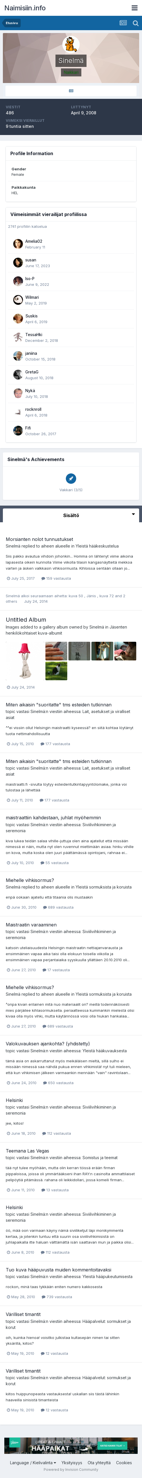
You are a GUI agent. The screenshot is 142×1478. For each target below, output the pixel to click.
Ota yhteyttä (99, 1462)
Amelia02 (33, 241)
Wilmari (32, 297)
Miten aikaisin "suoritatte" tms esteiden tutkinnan (59, 705)
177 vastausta (55, 743)
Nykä (30, 390)
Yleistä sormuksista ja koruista (104, 887)
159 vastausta (56, 578)
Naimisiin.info (24, 8)
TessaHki (33, 334)
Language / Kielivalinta (33, 1462)
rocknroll (33, 409)
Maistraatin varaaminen (31, 925)
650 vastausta (58, 1082)
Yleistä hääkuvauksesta (104, 1050)
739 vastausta (57, 1296)
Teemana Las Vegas (27, 1151)
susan (30, 260)
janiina (31, 353)
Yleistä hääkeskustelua (97, 546)
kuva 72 (107, 595)
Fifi (28, 428)
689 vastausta (58, 907)
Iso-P (29, 278)
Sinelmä (13, 546)
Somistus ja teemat (100, 1157)
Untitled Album (26, 619)
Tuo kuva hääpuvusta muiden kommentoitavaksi (58, 1270)
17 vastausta (56, 970)
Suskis (31, 316)
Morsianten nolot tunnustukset (39, 539)
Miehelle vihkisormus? (30, 880)
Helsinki (14, 1100)
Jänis (92, 595)
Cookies (124, 1462)
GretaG (32, 372)
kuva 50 (76, 595)
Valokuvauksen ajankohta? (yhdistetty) (48, 1044)
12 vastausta (54, 1353)
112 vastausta (56, 1133)
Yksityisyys (72, 1462)
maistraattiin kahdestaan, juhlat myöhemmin (53, 817)
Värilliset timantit (23, 1314)
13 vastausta (55, 1190)
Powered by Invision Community (71, 1469)
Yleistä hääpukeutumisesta (107, 1276)
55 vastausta (55, 862)
